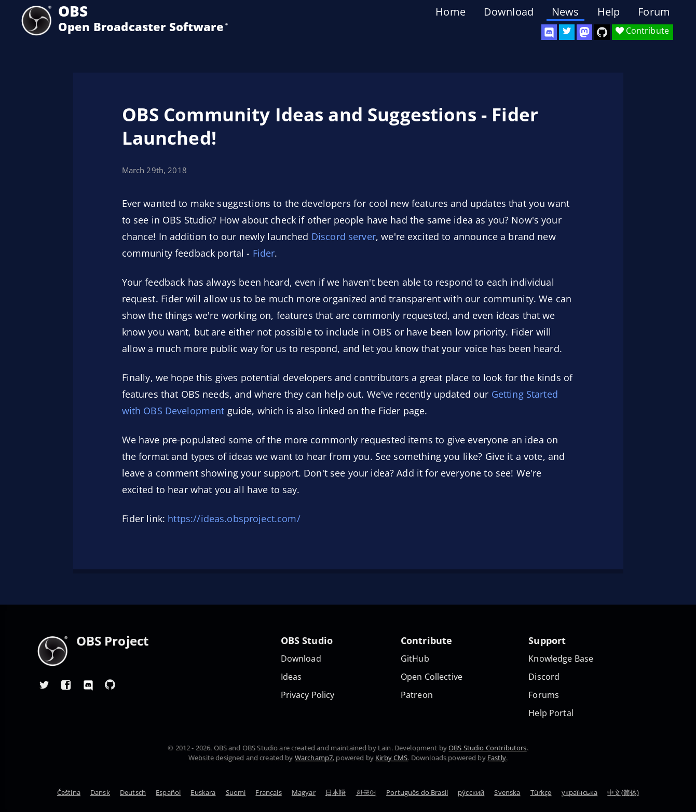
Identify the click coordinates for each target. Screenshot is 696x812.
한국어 (366, 792)
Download (509, 12)
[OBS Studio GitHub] (602, 32)
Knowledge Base (560, 659)
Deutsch (133, 792)
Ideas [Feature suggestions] (291, 677)
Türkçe (541, 792)
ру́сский (471, 792)
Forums (543, 695)
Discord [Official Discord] (543, 677)
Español (168, 792)
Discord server (343, 236)
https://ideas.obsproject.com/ (234, 518)
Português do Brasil (417, 792)
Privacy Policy (308, 695)
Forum (654, 12)
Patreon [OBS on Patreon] (417, 695)
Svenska (507, 792)
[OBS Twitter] (567, 32)
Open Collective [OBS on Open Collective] (431, 677)
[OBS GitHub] (110, 684)
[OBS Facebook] (66, 684)
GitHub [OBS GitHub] (415, 659)
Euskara (202, 792)
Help (608, 12)
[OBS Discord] (549, 32)
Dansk (100, 792)
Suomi (236, 792)
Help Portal (551, 713)
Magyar (304, 792)
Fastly (496, 757)
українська (580, 792)
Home (450, 12)
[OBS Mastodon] (584, 32)
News (565, 12)
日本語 (335, 792)
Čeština (68, 792)
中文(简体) (623, 792)
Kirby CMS (391, 757)
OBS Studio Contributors (487, 747)
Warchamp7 (314, 757)
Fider (264, 253)
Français (268, 792)
